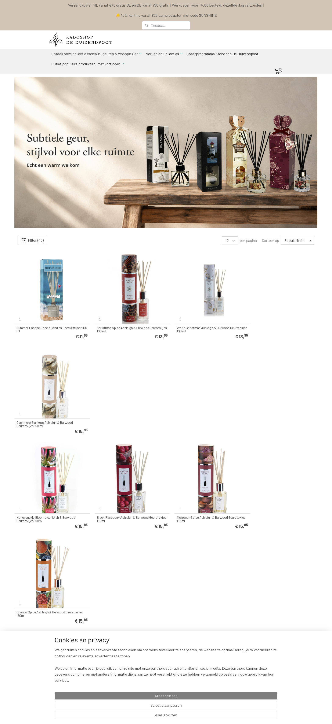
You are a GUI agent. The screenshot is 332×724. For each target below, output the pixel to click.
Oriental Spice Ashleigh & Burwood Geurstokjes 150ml (281, 418)
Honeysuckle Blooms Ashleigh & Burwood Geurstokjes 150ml (46, 418)
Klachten (197, 652)
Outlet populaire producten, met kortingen (88, 64)
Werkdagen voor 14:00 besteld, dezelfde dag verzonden (217, 5)
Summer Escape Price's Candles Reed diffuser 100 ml (49, 326)
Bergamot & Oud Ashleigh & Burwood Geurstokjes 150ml (43, 509)
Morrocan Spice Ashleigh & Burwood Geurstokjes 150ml (195, 418)
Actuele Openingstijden (164, 647)
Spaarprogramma (203, 638)
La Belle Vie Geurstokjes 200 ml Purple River (278, 511)
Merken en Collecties (164, 53)
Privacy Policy (200, 647)
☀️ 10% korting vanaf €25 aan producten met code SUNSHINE (166, 15)
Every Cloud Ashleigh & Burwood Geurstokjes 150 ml (125, 509)
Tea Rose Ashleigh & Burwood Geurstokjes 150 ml (203, 509)
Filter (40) (32, 240)
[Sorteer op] (297, 240)
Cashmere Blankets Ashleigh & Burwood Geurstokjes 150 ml (276, 326)
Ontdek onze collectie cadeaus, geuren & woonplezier (96, 53)
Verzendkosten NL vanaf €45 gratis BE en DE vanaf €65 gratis (118, 5)
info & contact (107, 662)
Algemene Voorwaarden (207, 643)
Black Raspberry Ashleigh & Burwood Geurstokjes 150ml (119, 418)
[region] (138, 703)
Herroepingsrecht (203, 657)
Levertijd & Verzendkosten (208, 633)
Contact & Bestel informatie (210, 628)
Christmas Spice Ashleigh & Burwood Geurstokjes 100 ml (120, 326)
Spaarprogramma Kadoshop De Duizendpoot (222, 53)
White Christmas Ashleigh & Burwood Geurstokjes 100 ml (196, 326)
